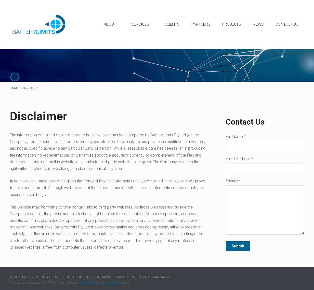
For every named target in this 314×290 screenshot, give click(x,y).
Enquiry (233, 181)
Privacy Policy (86, 282)
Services (142, 24)
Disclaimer (140, 277)
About (111, 24)
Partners (200, 24)
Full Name (236, 137)
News (258, 24)
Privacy (122, 277)
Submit (238, 246)
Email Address (239, 159)
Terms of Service (112, 282)
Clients (172, 24)
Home (14, 88)
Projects (231, 24)
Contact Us (286, 24)
